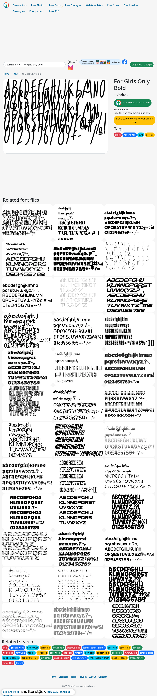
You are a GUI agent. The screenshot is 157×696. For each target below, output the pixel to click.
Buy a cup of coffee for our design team (134, 120)
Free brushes (130, 5)
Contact (102, 676)
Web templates (94, 5)
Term (74, 676)
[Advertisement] (78, 37)
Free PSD (54, 11)
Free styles (19, 11)
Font (15, 73)
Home (6, 73)
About (92, 676)
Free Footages (73, 5)
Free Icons (113, 5)
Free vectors (19, 5)
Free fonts (55, 5)
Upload (72, 62)
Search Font (11, 64)
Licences (63, 676)
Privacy (83, 676)
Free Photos (37, 5)
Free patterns (37, 11)
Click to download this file (132, 103)
